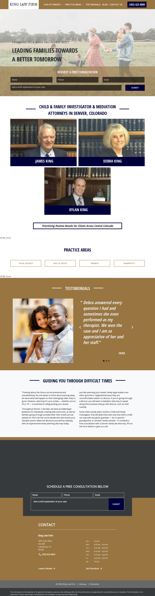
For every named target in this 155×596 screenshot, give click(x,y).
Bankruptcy (129, 263)
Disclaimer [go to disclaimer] (94, 584)
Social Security (26, 263)
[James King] (44, 161)
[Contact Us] (116, 4)
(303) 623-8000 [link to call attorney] (46, 554)
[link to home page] (23, 4)
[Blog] (105, 4)
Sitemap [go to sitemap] (82, 584)
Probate (95, 263)
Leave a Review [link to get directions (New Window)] (47, 568)
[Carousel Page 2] (106, 361)
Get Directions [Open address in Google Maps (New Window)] (94, 568)
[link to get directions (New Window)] (60, 545)
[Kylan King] (78, 210)
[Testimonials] (93, 4)
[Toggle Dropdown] (62, 4)
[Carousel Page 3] (109, 361)
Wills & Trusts (60, 263)
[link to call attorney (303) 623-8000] (137, 5)
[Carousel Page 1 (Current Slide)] (104, 361)
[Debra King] (112, 161)
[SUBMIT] (135, 88)
